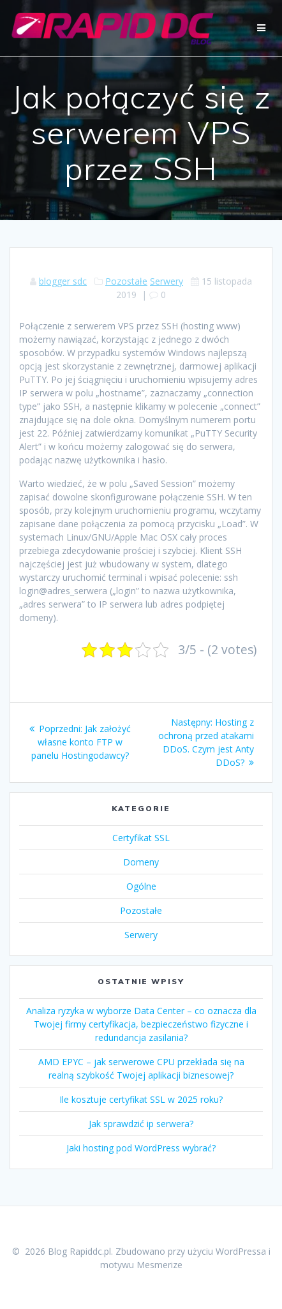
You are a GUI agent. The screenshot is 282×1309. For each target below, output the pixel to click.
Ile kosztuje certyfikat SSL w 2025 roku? (141, 1099)
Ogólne (141, 886)
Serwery (166, 281)
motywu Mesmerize (141, 1265)
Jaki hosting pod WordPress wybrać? (141, 1148)
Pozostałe (126, 281)
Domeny (141, 862)
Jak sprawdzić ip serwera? (141, 1124)
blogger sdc (63, 281)
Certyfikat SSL (141, 838)
